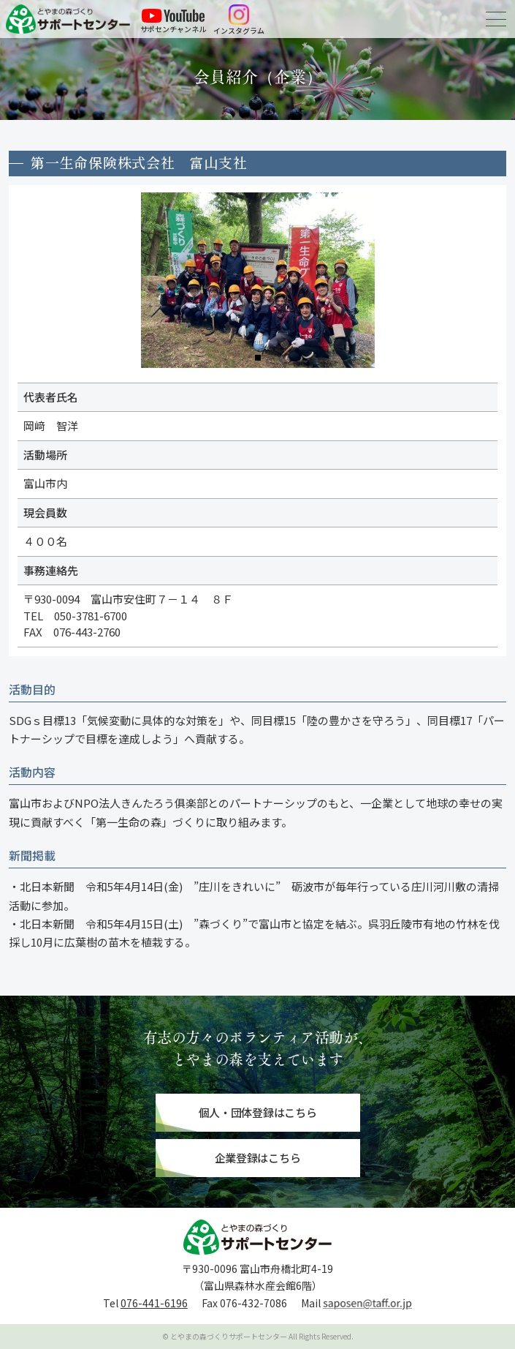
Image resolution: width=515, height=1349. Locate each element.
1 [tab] (258, 358)
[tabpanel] (258, 280)
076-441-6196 (154, 1303)
